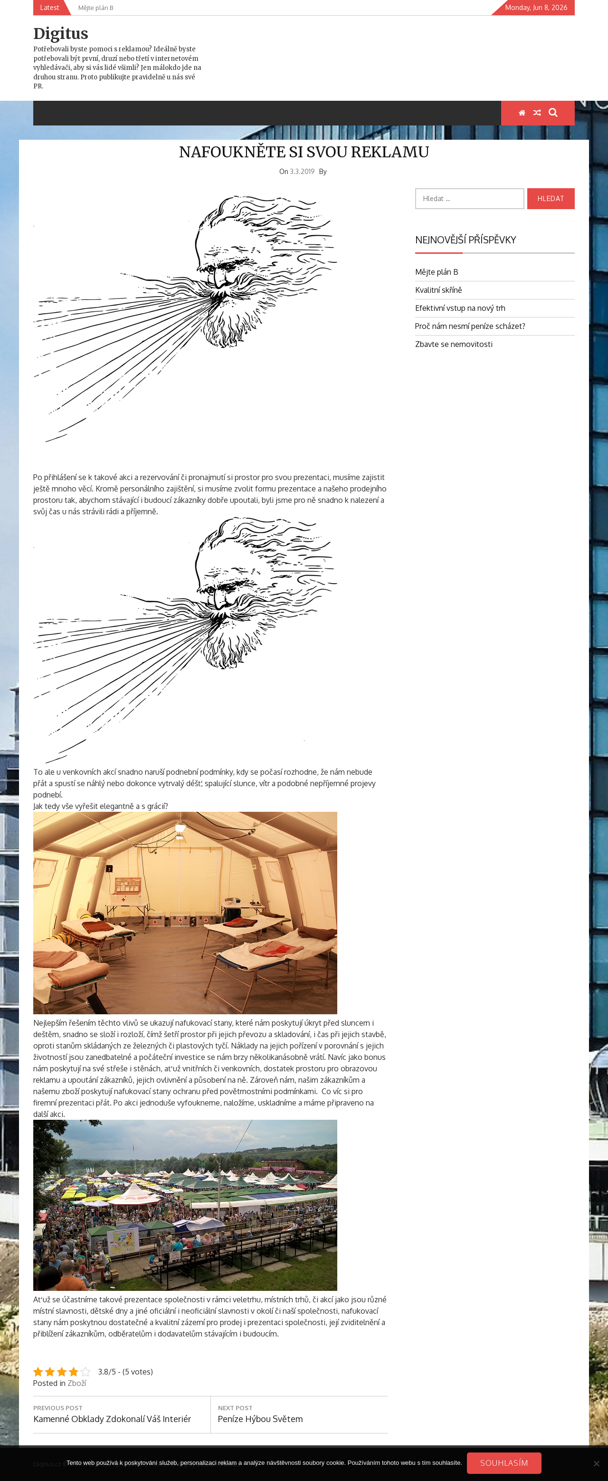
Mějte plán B (436, 272)
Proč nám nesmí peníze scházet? (470, 326)
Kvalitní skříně (438, 290)
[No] (596, 1463)
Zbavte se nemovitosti (454, 344)
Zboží (76, 1383)
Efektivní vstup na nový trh (460, 308)
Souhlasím (504, 1463)
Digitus (60, 33)
